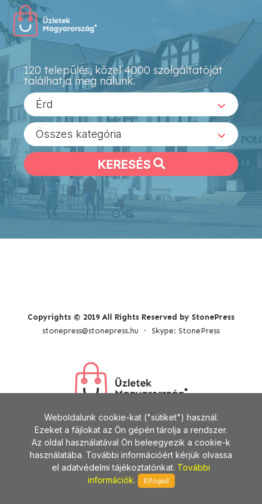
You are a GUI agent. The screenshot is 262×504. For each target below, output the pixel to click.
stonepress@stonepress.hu (90, 330)
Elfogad (156, 481)
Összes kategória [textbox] (79, 134)
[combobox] (131, 104)
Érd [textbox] (44, 104)
